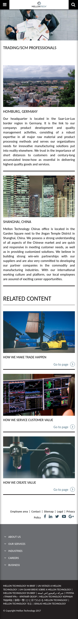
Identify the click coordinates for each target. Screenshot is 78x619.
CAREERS (13, 558)
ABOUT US (14, 537)
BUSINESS (14, 565)
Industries (15, 551)
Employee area (19, 511)
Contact (36, 511)
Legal (60, 511)
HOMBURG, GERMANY (20, 111)
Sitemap (48, 511)
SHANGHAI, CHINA (17, 221)
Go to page (64, 364)
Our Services (16, 544)
